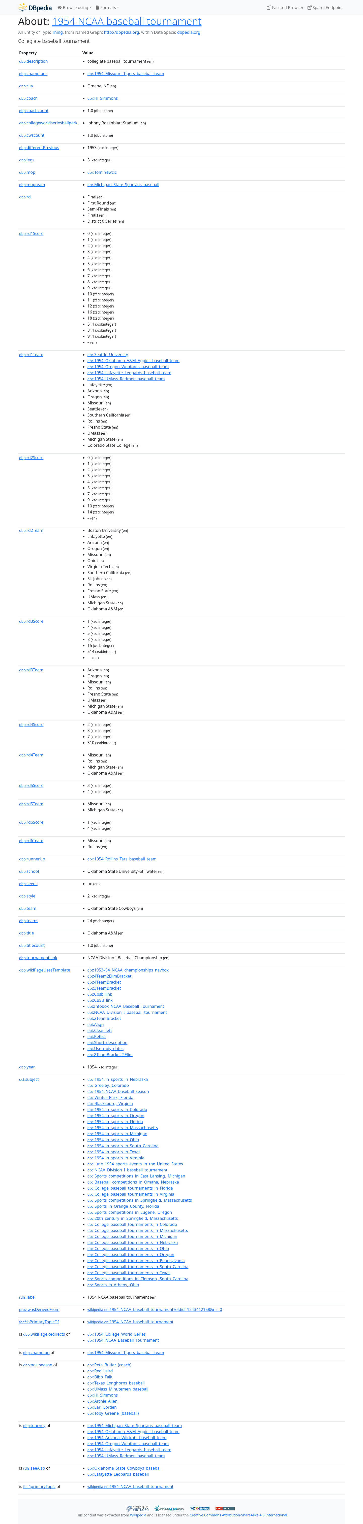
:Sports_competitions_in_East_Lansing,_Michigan (136, 1176)
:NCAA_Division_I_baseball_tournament (127, 1012)
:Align (95, 1024)
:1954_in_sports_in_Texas (113, 1152)
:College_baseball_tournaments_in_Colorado (132, 1224)
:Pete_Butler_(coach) (109, 1365)
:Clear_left (99, 1030)
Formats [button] (105, 7)
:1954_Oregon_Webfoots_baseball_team (128, 366)
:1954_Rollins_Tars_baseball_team (122, 859)
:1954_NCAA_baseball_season (118, 1091)
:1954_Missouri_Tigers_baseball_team (125, 73)
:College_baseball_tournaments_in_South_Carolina (138, 1266)
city (26, 86)
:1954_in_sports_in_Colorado (117, 1109)
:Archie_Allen (102, 1401)
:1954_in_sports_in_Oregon (115, 1115)
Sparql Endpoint (325, 7)
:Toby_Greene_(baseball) (113, 1413)
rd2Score (31, 457)
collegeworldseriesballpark (48, 123)
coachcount (33, 110)
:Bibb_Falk (99, 1377)
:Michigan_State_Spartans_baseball (123, 184)
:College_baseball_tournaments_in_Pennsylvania (136, 1260)
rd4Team (31, 755)
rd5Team (31, 804)
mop (27, 172)
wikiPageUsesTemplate (44, 970)
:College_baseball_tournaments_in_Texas (128, 1272)
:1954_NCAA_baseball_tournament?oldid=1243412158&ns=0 (154, 1309)
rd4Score (31, 724)
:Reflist (96, 1036)
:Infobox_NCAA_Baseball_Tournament (125, 1006)
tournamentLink (38, 957)
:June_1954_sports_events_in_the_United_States (135, 1164)
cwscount (31, 135)
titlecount (32, 945)
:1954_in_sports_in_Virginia (115, 1158)
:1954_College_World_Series (116, 1334)
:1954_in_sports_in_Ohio (113, 1139)
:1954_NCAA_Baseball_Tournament (123, 1340)
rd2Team (31, 530)
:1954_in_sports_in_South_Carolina (123, 1146)
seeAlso (34, 1468)
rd (25, 197)
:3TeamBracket (104, 988)
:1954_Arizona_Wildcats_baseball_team (127, 1437)
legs (26, 160)
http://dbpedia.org (121, 32)
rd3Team (31, 670)
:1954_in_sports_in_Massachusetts (122, 1127)
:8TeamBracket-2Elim (110, 1054)
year (27, 1067)
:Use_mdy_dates (105, 1048)
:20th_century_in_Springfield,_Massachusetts (132, 1218)
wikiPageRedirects (44, 1334)
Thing (57, 32)
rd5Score (31, 785)
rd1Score (31, 233)
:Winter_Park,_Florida (110, 1097)
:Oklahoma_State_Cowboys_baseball (124, 1468)
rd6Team (31, 840)
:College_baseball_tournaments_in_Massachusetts (137, 1230)
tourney (34, 1425)
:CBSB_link (100, 1000)
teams (28, 920)
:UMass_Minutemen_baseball (117, 1389)
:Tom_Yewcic (102, 172)
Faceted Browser (285, 7)
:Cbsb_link (99, 994)
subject (29, 1079)
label (27, 1297)
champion (36, 1352)
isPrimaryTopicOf (39, 1322)
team (27, 908)
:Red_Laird (100, 1371)
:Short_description (107, 1042)
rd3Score (31, 621)
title (26, 933)
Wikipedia (138, 1515)
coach (28, 98)
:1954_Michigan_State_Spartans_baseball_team (134, 1425)
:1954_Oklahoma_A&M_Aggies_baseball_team (133, 360)
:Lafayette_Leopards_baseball (118, 1474)
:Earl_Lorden (102, 1407)
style (27, 896)
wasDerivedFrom (39, 1309)
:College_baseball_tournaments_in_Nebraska (132, 1242)
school (29, 871)
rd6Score (31, 822)
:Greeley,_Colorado (108, 1085)
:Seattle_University (107, 354)
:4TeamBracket (104, 982)
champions (33, 73)
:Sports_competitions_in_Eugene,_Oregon (129, 1212)
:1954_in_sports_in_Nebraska (117, 1079)
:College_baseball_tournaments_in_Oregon (130, 1254)
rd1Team (31, 354)
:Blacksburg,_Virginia (110, 1103)
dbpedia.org (188, 32)
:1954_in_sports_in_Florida (115, 1121)
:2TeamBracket (104, 1018)
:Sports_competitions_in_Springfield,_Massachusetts (139, 1200)
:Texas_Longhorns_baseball (116, 1383)
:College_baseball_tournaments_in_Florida (130, 1188)
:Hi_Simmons (102, 98)
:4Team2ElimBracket (109, 976)
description (33, 61)
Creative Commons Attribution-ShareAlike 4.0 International (238, 1515)
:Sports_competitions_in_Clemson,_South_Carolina (137, 1278)
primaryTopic (39, 1486)
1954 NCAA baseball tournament (127, 21)
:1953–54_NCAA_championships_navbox (128, 970)
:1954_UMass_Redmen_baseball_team (126, 379)
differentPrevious (39, 147)
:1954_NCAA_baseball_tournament (130, 1322)
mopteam (32, 184)
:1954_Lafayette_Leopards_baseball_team (129, 372)
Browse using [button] (73, 7)
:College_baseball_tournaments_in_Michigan (132, 1236)
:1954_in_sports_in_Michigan (117, 1133)
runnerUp (32, 859)
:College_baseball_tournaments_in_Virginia (130, 1194)
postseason (37, 1365)
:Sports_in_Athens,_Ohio (113, 1285)
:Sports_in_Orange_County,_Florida (123, 1206)
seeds (28, 883)
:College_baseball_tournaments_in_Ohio (128, 1248)
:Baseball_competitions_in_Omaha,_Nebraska (133, 1182)
